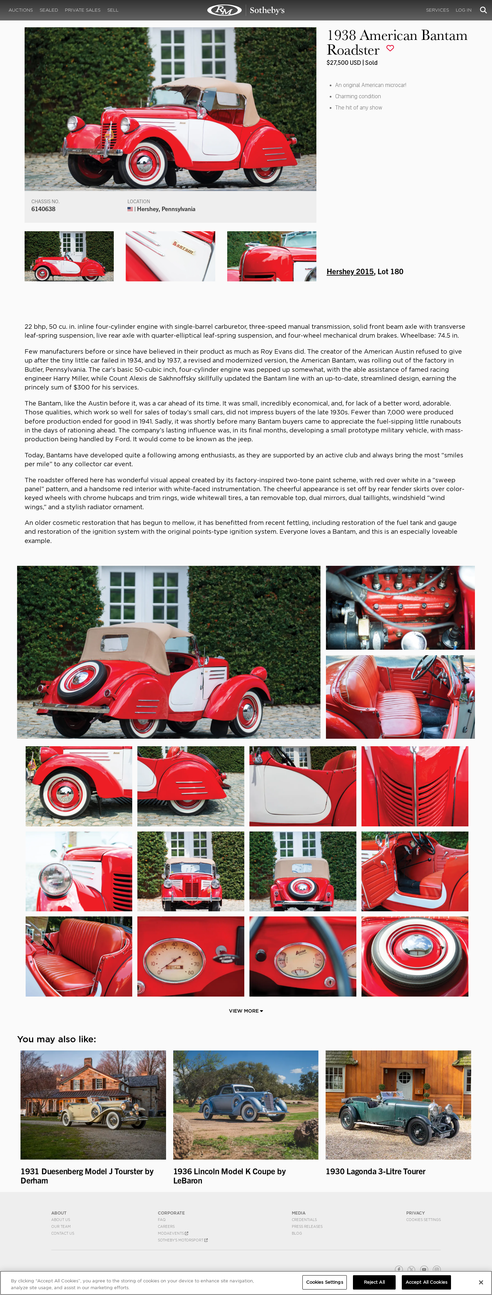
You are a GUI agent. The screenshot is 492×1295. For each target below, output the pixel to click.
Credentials (304, 1220)
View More (246, 1010)
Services (437, 10)
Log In (464, 10)
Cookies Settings (423, 1220)
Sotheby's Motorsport (183, 1240)
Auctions (21, 10)
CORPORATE (171, 1213)
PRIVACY (415, 1213)
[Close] (481, 1282)
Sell (113, 10)
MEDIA (298, 1213)
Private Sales (82, 10)
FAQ (162, 1220)
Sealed (49, 10)
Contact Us (62, 1233)
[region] (246, 1283)
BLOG (297, 1233)
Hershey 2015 (350, 271)
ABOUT (59, 1213)
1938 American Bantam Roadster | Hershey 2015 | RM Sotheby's (246, 10)
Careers (166, 1226)
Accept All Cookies (426, 1282)
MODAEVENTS (173, 1233)
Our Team (61, 1226)
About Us (60, 1220)
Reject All (374, 1282)
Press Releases (307, 1226)
